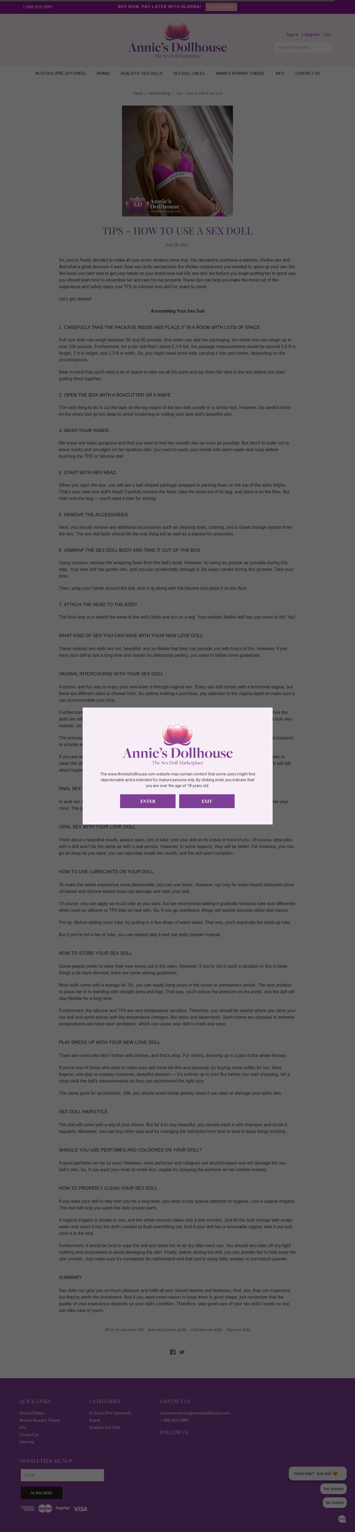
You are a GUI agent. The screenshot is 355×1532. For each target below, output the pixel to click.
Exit (207, 801)
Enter (147, 801)
